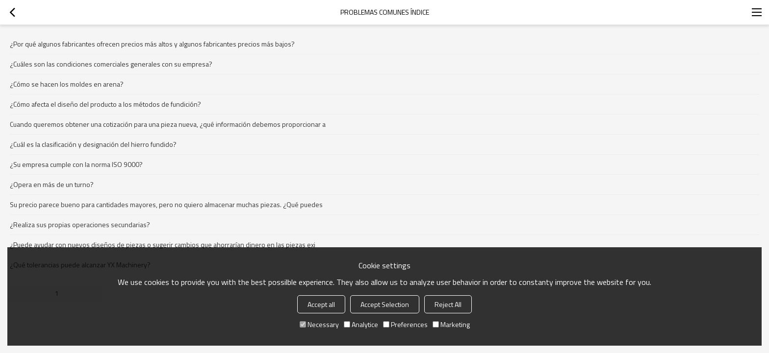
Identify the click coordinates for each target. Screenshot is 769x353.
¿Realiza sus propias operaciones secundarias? (80, 224)
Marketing (451, 324)
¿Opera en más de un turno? (52, 184)
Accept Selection (384, 304)
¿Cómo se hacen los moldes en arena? (67, 84)
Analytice (361, 324)
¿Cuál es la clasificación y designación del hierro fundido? (93, 144)
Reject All (448, 304)
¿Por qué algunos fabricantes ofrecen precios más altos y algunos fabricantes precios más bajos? (152, 44)
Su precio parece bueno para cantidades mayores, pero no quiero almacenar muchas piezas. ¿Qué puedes (166, 204)
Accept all (321, 304)
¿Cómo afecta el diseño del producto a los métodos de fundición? (105, 104)
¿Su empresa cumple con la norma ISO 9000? (76, 164)
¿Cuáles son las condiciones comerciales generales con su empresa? (111, 64)
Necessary (319, 324)
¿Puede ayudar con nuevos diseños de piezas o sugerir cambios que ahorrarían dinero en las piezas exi (162, 244)
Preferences (405, 324)
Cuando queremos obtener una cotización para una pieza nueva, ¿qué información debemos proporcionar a (168, 124)
